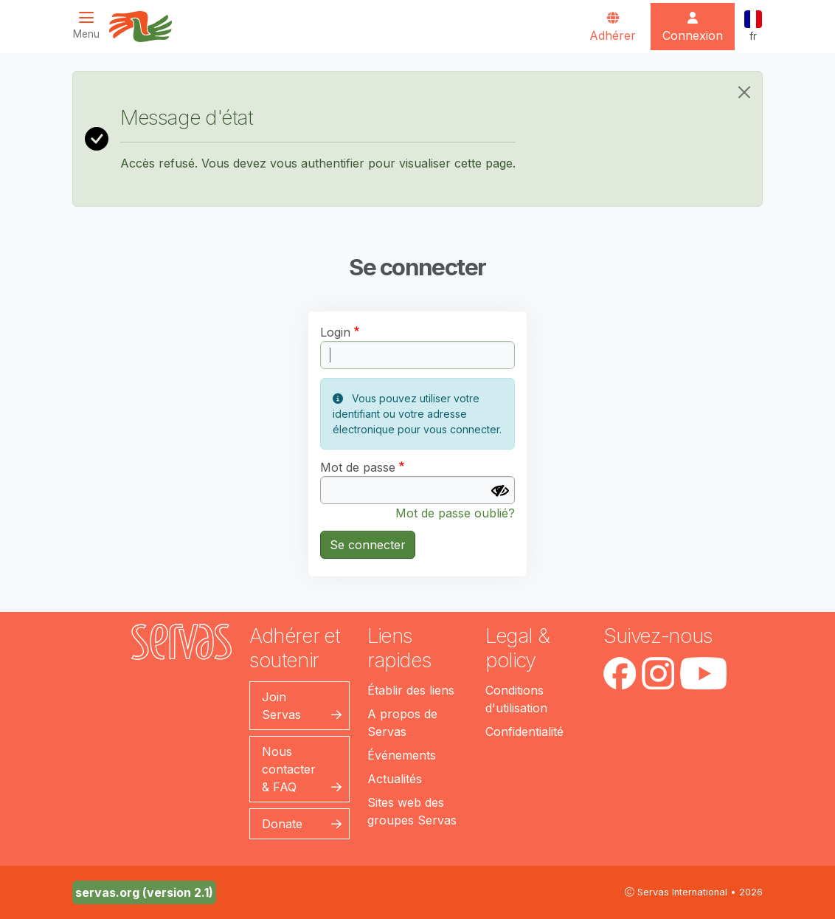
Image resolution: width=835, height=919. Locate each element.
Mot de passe (357, 467)
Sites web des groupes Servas (412, 811)
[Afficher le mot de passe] (500, 491)
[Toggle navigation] (90, 25)
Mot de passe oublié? (455, 513)
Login (335, 332)
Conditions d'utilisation (516, 699)
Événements (401, 755)
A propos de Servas (402, 722)
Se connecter (368, 544)
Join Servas (281, 705)
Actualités (394, 778)
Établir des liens (410, 690)
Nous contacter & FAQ (289, 769)
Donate (282, 823)
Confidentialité (524, 731)
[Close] (744, 92)
